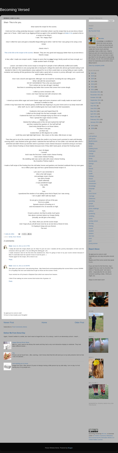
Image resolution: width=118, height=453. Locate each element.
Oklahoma (92, 198)
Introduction (92, 183)
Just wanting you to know (20, 363)
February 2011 (95, 119)
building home (93, 148)
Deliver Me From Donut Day (14, 333)
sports (91, 218)
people (91, 203)
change (91, 153)
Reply (10, 259)
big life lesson (93, 141)
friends (19, 237)
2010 (93, 125)
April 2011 (93, 114)
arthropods (92, 138)
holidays (91, 176)
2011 (93, 89)
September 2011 (95, 100)
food (14, 237)
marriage (91, 196)
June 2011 (93, 108)
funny (90, 171)
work (90, 238)
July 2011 (93, 105)
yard (90, 241)
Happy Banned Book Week (20, 342)
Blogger (70, 448)
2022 (93, 73)
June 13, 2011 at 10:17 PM (21, 246)
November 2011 (95, 95)
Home (44, 322)
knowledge (92, 186)
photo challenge (94, 208)
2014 (93, 81)
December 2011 (95, 92)
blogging (91, 143)
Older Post (79, 322)
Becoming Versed (14, 10)
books (91, 146)
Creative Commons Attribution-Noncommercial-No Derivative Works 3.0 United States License (101, 437)
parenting (92, 201)
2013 (93, 84)
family (10, 237)
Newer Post (9, 322)
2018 (93, 76)
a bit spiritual (93, 136)
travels (91, 228)
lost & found (92, 193)
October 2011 (94, 97)
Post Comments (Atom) (19, 327)
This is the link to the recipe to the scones (18, 52)
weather (91, 231)
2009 (93, 128)
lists (90, 191)
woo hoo (91, 236)
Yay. (13, 353)
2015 (93, 78)
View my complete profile (96, 65)
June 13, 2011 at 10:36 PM (21, 266)
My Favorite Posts (94, 31)
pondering (92, 213)
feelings (91, 163)
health (91, 173)
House (91, 178)
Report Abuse (94, 249)
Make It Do (69, 33)
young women (93, 243)
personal (91, 206)
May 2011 (93, 111)
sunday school (93, 221)
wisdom (91, 233)
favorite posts (93, 161)
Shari (10, 246)
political (91, 211)
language (92, 188)
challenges (92, 151)
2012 (93, 87)
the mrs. (101, 38)
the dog (91, 223)
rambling (91, 216)
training (91, 226)
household (92, 181)
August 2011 (94, 103)
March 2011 (94, 116)
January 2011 (94, 122)
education (92, 156)
